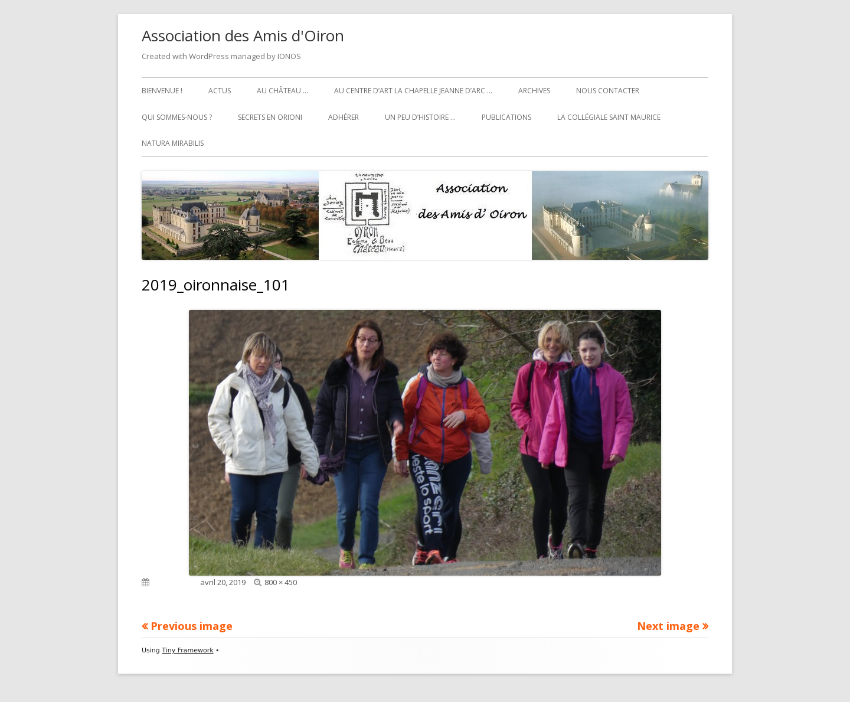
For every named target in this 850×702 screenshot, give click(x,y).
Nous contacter (607, 91)
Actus (219, 91)
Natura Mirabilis (173, 143)
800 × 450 (280, 582)
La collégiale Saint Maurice (609, 117)
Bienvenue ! (162, 91)
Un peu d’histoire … (420, 117)
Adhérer (343, 117)
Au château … (282, 91)
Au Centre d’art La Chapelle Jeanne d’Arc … (413, 91)
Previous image (192, 626)
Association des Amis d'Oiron (243, 35)
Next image (668, 626)
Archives (534, 91)
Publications (506, 117)
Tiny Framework (187, 650)
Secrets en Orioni (270, 117)
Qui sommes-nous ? (177, 117)
